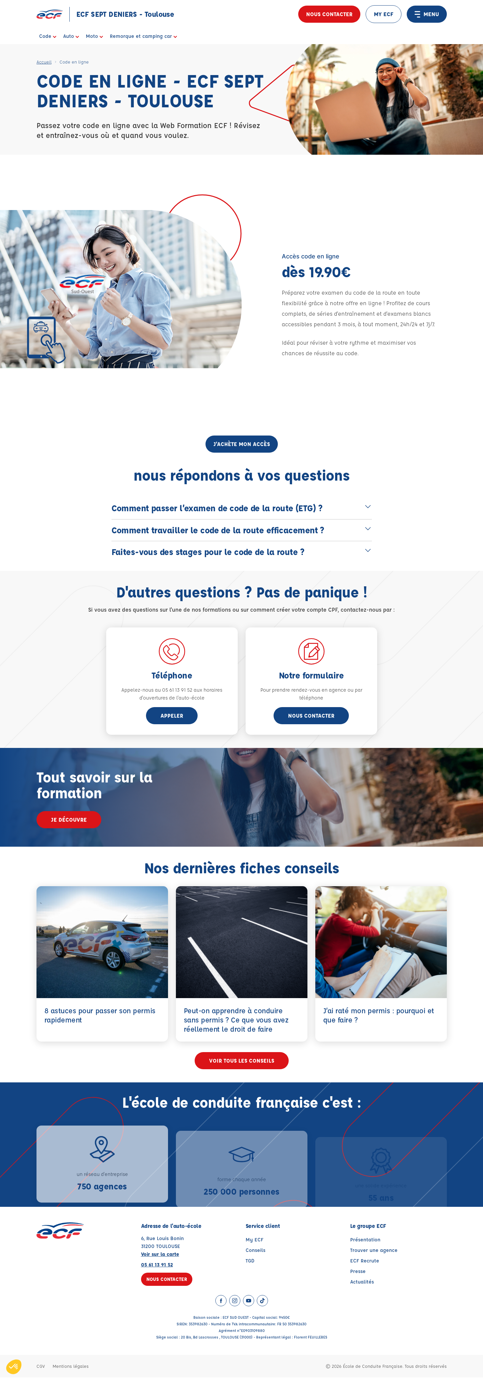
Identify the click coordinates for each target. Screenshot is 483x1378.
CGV (40, 1366)
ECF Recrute (364, 1261)
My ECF (254, 1240)
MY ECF (383, 14)
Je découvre (69, 819)
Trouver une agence (374, 1251)
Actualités (362, 1282)
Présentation (365, 1240)
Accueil (44, 62)
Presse (358, 1272)
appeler (171, 715)
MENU (427, 14)
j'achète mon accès (241, 443)
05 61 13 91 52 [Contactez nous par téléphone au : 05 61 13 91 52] (157, 1265)
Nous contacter (329, 14)
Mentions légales (71, 1366)
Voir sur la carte (160, 1255)
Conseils (255, 1251)
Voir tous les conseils (241, 1061)
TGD (250, 1261)
